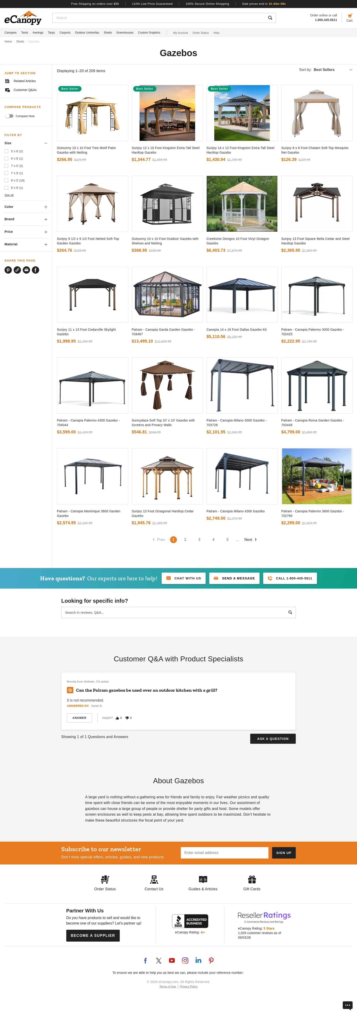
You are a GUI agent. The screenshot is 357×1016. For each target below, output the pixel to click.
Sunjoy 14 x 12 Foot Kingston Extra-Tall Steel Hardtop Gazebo (240, 150)
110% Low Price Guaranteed (152, 3)
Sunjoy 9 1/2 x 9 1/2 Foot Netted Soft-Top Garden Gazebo (88, 241)
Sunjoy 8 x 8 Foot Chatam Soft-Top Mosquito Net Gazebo (315, 150)
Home (8, 41)
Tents (24, 32)
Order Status (201, 32)
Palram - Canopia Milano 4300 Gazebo (236, 511)
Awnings (38, 32)
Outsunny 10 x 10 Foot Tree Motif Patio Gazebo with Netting (86, 150)
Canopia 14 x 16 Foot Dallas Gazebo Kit (237, 329)
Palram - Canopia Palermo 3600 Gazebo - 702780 (312, 513)
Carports (64, 32)
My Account (180, 32)
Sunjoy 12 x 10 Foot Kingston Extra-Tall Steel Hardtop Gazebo (166, 150)
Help (216, 32)
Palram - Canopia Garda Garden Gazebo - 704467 (163, 332)
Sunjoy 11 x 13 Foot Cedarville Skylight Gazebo (86, 332)
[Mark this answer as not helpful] (127, 718)
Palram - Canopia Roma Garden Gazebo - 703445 (312, 423)
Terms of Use (167, 986)
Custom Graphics (149, 32)
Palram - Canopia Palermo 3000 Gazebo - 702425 (312, 332)
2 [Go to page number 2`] (185, 540)
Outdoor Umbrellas (87, 32)
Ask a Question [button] (273, 739)
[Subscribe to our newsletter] (284, 853)
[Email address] (224, 853)
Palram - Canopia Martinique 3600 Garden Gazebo (88, 513)
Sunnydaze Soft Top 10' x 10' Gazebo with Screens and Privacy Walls (163, 423)
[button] (234, 578)
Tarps (51, 32)
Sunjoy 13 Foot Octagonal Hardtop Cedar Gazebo (163, 513)
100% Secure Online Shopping (207, 3)
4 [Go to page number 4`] (213, 540)
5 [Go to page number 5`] (228, 540)
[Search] (159, 18)
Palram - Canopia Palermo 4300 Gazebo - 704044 (88, 423)
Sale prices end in (264, 3)
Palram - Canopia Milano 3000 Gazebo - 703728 (237, 423)
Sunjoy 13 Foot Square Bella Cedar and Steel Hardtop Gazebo (315, 241)
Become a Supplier (93, 935)
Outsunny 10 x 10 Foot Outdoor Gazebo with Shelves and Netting (165, 241)
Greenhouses (124, 32)
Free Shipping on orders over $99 (95, 3)
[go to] (92, 113)
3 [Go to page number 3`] (199, 540)
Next (250, 540)
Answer (79, 718)
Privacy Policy (189, 986)
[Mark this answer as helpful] (117, 718)
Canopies (11, 32)
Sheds (108, 32)
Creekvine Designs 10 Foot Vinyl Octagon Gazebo (238, 241)
